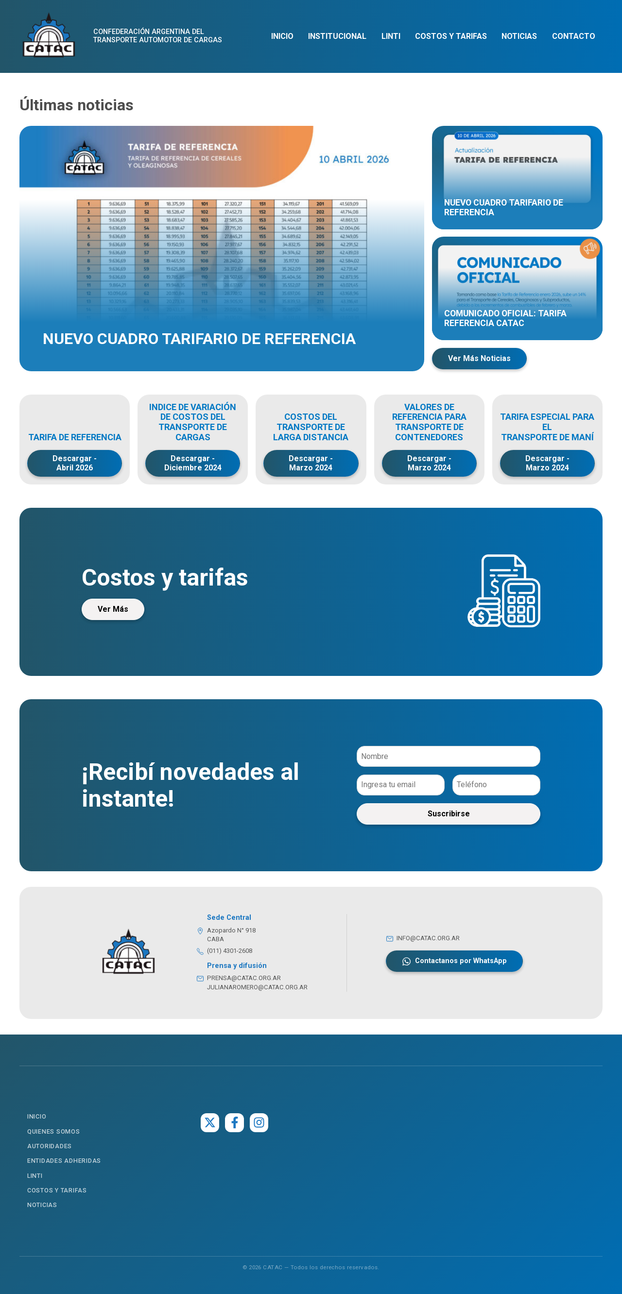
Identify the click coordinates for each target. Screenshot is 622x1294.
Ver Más (113, 609)
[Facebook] (234, 1122)
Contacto (573, 36)
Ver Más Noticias (479, 358)
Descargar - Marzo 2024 (311, 463)
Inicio (282, 36)
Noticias (519, 36)
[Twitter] (210, 1122)
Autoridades (49, 1146)
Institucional (337, 36)
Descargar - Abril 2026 (74, 463)
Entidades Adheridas (64, 1160)
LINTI (390, 36)
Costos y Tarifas (451, 36)
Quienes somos (53, 1131)
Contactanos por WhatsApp (454, 961)
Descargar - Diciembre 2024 (193, 463)
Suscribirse (449, 813)
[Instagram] (259, 1122)
